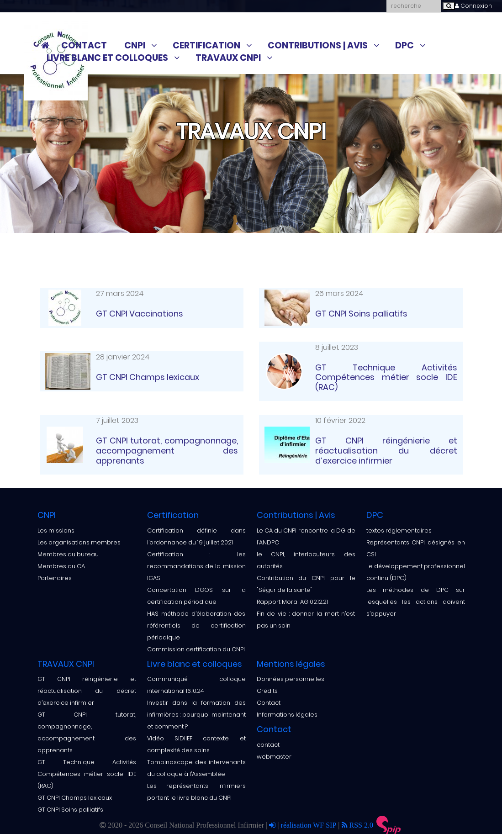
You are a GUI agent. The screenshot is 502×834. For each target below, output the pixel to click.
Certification (206, 46)
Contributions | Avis (318, 46)
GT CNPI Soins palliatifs (70, 809)
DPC (404, 46)
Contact (84, 46)
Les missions (55, 530)
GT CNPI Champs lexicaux (74, 798)
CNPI (134, 46)
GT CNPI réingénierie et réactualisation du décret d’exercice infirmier (86, 691)
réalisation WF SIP (309, 825)
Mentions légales (291, 664)
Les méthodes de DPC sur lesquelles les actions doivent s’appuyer (415, 602)
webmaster (274, 756)
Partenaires (54, 578)
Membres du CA (61, 566)
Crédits (267, 691)
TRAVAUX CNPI (228, 58)
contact (268, 745)
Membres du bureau (68, 554)
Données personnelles (290, 679)
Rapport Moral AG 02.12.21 (292, 602)
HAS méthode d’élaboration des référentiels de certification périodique (196, 625)
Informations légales (287, 714)
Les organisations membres (79, 542)
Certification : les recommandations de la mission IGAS (196, 566)
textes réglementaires (399, 530)
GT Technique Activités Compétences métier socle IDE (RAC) (86, 774)
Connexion (473, 6)
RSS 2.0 (357, 825)
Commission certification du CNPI (196, 649)
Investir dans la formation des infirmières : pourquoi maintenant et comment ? (196, 714)
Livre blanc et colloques (107, 58)
